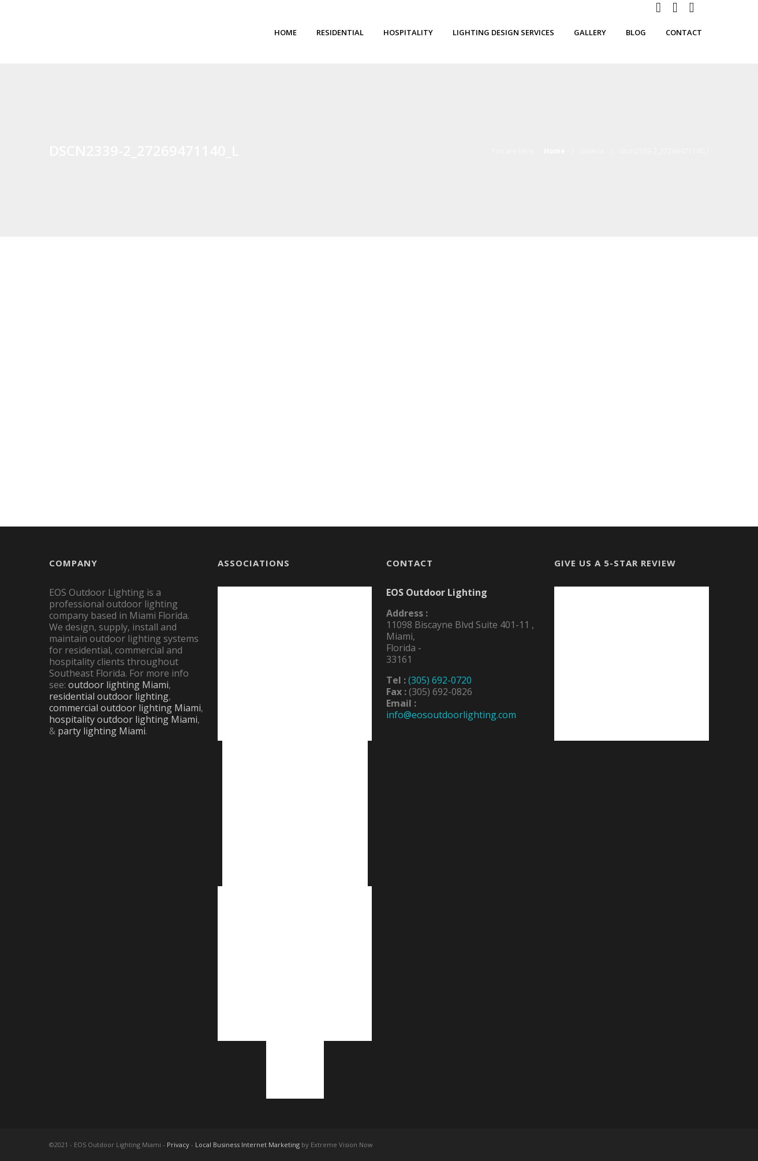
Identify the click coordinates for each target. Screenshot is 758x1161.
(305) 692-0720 (440, 680)
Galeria (592, 151)
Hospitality (408, 32)
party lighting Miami (101, 731)
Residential (340, 32)
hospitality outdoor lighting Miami (123, 719)
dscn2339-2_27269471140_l (664, 151)
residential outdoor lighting (109, 696)
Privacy (178, 1144)
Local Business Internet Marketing (247, 1144)
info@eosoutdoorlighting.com (451, 714)
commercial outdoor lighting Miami (125, 707)
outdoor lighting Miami (118, 684)
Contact (684, 32)
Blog (636, 32)
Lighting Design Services (503, 32)
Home (285, 32)
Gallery (590, 32)
